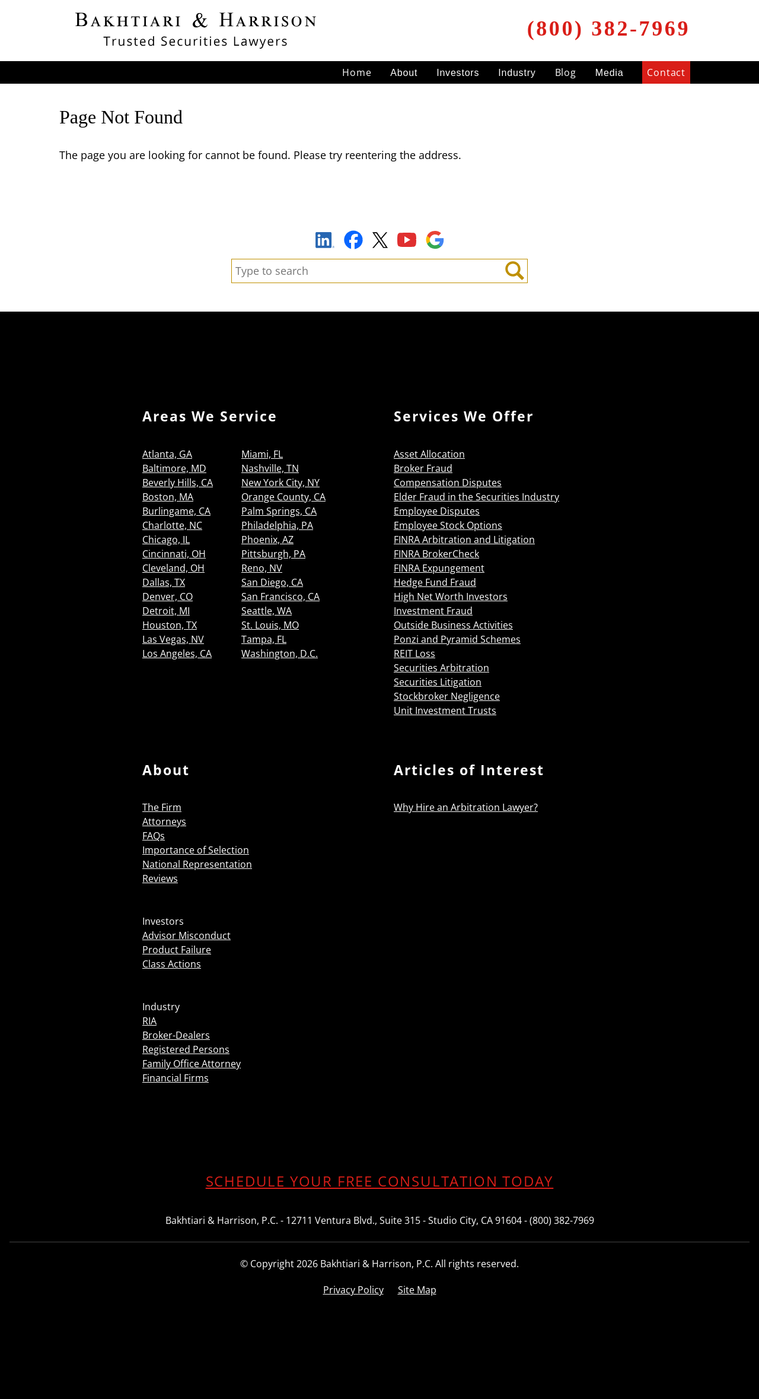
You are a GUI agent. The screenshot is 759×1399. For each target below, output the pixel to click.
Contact (666, 72)
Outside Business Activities (453, 625)
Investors (457, 73)
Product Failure (176, 949)
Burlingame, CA (176, 511)
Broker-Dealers (176, 1035)
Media (609, 73)
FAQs (153, 835)
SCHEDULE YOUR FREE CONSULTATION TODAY (380, 1181)
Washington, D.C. (279, 653)
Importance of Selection (195, 849)
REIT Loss (414, 653)
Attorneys (164, 821)
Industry (516, 73)
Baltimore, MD (174, 468)
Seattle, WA (266, 610)
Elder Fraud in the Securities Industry (476, 496)
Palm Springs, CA (279, 511)
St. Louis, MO (270, 625)
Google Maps (435, 239)
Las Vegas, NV (173, 639)
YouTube (406, 239)
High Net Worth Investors (451, 596)
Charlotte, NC (172, 525)
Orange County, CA (283, 496)
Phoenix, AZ (267, 539)
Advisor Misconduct (186, 935)
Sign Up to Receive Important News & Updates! (380, 212)
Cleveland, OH (173, 568)
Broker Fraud (423, 468)
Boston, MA (167, 496)
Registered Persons (185, 1049)
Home (356, 72)
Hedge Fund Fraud (435, 582)
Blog (565, 72)
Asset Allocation (429, 454)
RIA (149, 1020)
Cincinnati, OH (174, 553)
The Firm (161, 807)
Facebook (353, 239)
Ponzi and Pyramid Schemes (457, 639)
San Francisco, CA (280, 596)
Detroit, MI (166, 610)
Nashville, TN (270, 468)
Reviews (160, 878)
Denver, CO (167, 596)
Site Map (417, 1289)
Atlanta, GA (167, 454)
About (403, 73)
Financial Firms (175, 1077)
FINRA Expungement (439, 568)
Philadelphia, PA (277, 525)
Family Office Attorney (191, 1063)
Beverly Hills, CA (177, 482)
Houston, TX (169, 625)
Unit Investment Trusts (445, 710)
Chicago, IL (166, 539)
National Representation (197, 864)
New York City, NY (280, 482)
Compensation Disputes (448, 482)
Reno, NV (261, 568)
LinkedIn (324, 241)
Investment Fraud (433, 610)
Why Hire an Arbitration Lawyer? (466, 807)
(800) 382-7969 (608, 28)
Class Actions (171, 963)
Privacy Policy (353, 1289)
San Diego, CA (272, 582)
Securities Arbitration (441, 667)
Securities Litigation (437, 682)
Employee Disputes (437, 511)
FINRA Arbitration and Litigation (464, 539)
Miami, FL (262, 454)
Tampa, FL (263, 639)
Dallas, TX (163, 582)
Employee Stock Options (448, 525)
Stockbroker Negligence (447, 696)
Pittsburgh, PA (273, 553)
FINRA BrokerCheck (436, 553)
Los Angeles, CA (177, 653)
